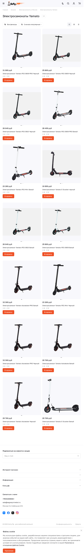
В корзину (8, 80)
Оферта (78, 524)
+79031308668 (8, 499)
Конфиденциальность (64, 524)
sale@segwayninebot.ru (12, 502)
